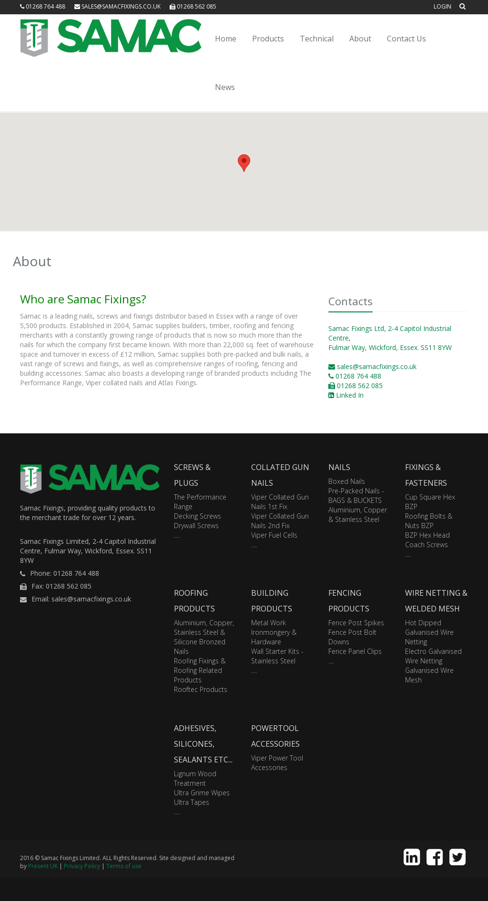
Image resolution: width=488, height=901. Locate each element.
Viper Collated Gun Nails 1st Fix (280, 501)
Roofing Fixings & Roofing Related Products (199, 670)
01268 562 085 (193, 6)
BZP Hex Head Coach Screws (427, 540)
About (360, 38)
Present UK (43, 866)
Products (268, 38)
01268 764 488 (42, 6)
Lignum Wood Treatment (195, 778)
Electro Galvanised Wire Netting (433, 656)
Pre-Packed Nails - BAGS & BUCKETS (356, 495)
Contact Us (406, 38)
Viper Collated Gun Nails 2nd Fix (280, 520)
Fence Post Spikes (356, 622)
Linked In (346, 395)
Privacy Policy (82, 866)
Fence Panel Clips (355, 651)
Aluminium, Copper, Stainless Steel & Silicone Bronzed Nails (204, 637)
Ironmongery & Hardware (273, 637)
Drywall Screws (196, 525)
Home (225, 38)
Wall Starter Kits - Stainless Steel (277, 656)
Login (442, 6)
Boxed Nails (346, 481)
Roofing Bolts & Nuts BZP (428, 520)
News (225, 87)
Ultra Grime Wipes (202, 792)
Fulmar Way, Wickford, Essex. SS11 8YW (390, 347)
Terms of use (124, 866)
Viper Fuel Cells (274, 535)
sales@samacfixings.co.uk (117, 6)
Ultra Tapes (191, 802)
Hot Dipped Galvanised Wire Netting (429, 632)
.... (177, 535)
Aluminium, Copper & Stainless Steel (357, 514)
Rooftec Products (200, 689)
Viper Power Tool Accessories (277, 762)
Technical (317, 38)
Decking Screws (197, 516)
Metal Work (268, 622)
